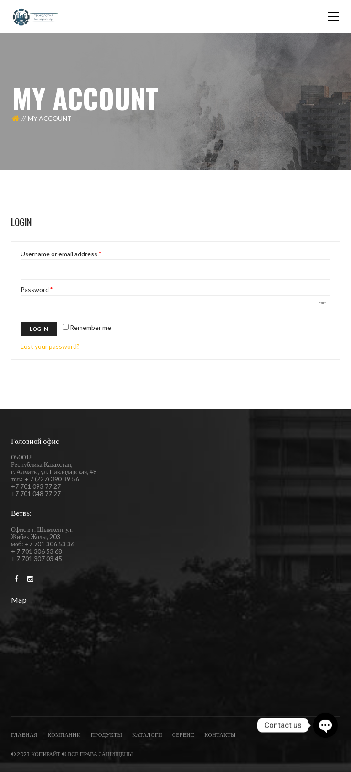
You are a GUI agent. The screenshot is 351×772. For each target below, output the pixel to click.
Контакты (219, 734)
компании (64, 734)
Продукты (106, 734)
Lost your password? (50, 346)
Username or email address (61, 254)
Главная (24, 734)
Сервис (183, 734)
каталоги (147, 734)
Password (37, 289)
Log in (39, 328)
